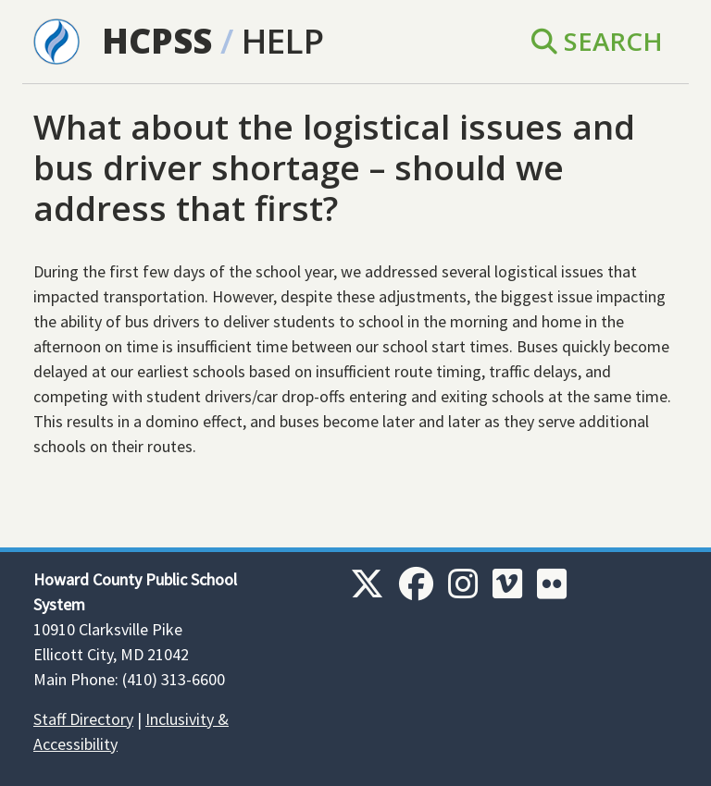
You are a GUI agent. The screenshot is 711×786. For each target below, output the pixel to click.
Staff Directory (83, 719)
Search (597, 40)
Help (283, 41)
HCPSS (157, 41)
